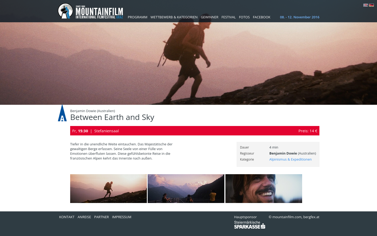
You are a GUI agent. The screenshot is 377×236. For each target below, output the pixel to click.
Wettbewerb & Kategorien (174, 17)
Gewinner (209, 17)
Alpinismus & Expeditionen (290, 159)
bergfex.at (311, 217)
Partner (101, 217)
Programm (137, 17)
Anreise (84, 217)
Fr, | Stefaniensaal (95, 130)
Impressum (121, 217)
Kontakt (66, 217)
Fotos (244, 17)
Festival (228, 17)
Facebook (261, 17)
